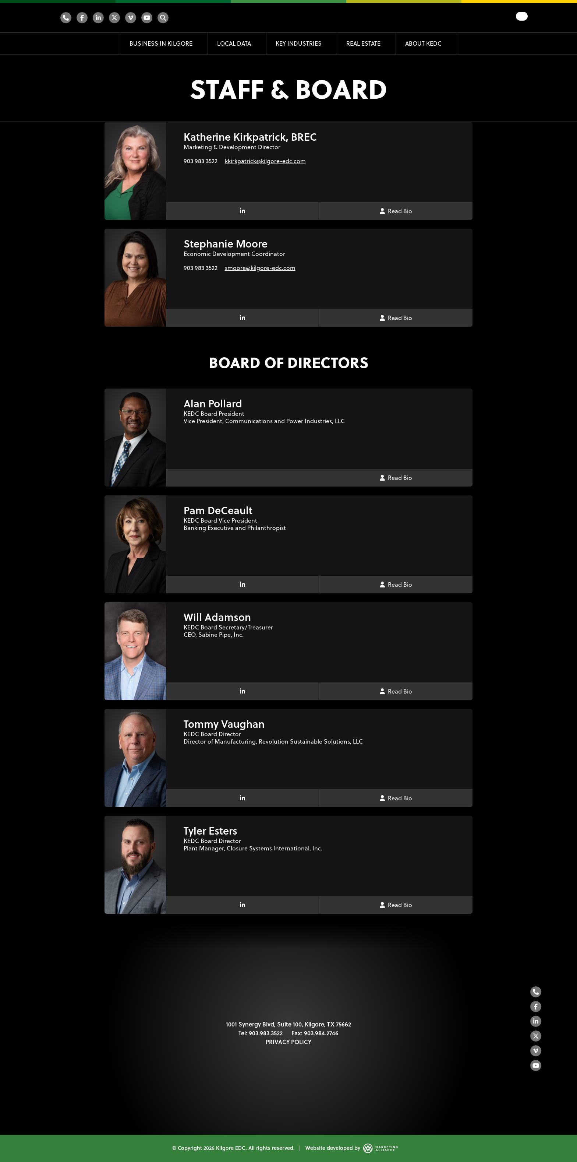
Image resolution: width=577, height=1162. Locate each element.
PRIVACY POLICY (288, 1042)
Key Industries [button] (299, 43)
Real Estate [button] (364, 43)
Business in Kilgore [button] (162, 43)
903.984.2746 (321, 1033)
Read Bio (396, 211)
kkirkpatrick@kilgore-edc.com (265, 161)
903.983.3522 (266, 1033)
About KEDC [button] (424, 43)
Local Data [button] (234, 43)
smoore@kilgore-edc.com (260, 267)
